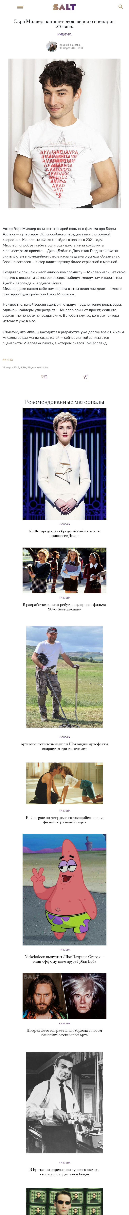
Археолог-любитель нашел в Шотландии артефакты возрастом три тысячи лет (64, 746)
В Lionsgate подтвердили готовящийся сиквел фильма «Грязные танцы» (64, 820)
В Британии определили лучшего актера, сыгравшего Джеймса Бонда (64, 1172)
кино (9, 359)
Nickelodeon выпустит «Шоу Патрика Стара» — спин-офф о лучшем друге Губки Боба (64, 959)
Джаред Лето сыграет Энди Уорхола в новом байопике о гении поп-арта (64, 1032)
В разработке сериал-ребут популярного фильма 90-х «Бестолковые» (64, 607)
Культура (64, 34)
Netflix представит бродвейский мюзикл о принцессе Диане (64, 533)
